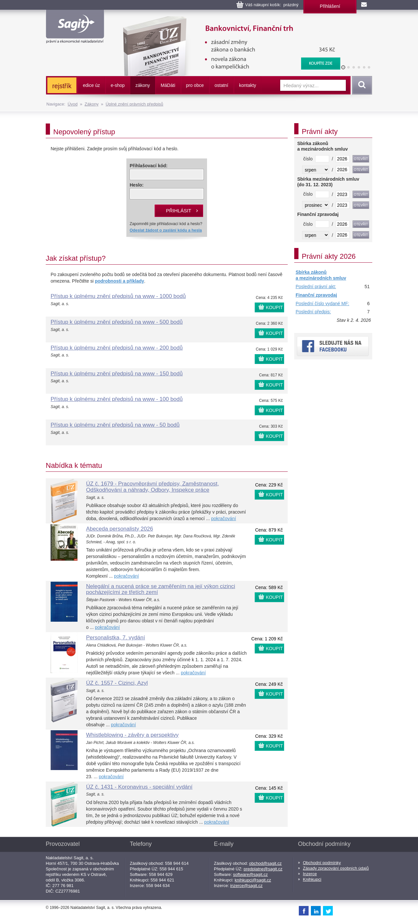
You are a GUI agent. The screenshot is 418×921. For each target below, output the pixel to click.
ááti (168, 85)
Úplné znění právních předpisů (134, 104)
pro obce (195, 85)
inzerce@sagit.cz (246, 885)
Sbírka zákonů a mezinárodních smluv (321, 275)
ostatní (221, 85)
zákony (143, 85)
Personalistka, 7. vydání (115, 637)
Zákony (92, 104)
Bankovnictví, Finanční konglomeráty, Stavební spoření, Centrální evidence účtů (227, 19)
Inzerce (310, 873)
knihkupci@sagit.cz (253, 880)
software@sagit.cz (250, 874)
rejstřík (62, 86)
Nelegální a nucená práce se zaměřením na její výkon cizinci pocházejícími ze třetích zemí (160, 589)
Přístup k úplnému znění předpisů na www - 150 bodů (117, 373)
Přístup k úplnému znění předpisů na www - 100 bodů (117, 399)
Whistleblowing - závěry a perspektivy (132, 735)
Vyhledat (361, 85)
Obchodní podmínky (322, 862)
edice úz (91, 85)
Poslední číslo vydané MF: (322, 303)
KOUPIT (274, 307)
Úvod (72, 104)
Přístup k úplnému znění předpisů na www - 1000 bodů (118, 296)
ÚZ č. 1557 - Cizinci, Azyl (117, 683)
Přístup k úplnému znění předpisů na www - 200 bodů (117, 348)
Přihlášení (330, 6)
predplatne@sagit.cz (263, 868)
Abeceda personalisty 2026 (119, 529)
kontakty (247, 85)
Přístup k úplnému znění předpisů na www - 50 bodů (115, 425)
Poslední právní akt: (316, 286)
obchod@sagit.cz (265, 863)
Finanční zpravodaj (316, 295)
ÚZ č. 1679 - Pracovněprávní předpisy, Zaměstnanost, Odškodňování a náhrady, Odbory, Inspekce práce (152, 487)
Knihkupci (312, 879)
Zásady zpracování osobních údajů (336, 868)
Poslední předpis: (313, 311)
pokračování (223, 518)
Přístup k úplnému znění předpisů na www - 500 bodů (117, 322)
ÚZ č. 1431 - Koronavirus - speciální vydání (139, 787)
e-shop (118, 85)
